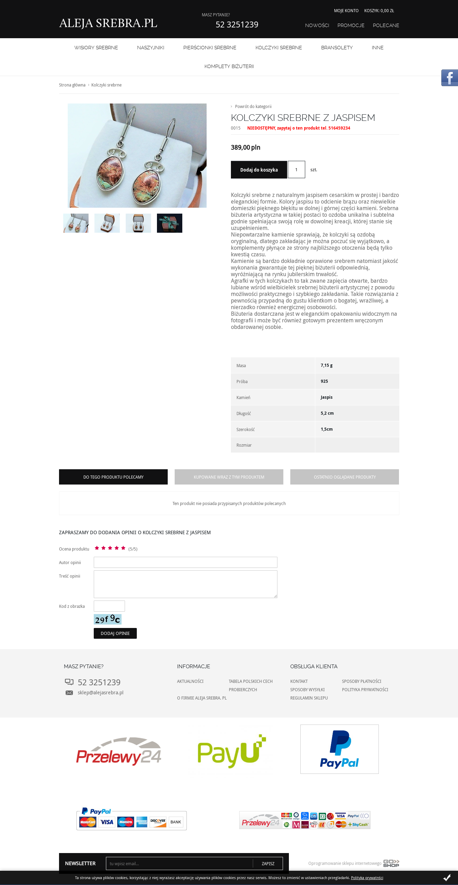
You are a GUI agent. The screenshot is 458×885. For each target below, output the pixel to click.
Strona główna (72, 84)
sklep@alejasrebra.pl (101, 692)
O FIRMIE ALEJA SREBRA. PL (202, 698)
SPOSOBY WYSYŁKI (307, 689)
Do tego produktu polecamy (113, 477)
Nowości (317, 25)
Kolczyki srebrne (279, 47)
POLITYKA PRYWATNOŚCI (365, 689)
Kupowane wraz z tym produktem (229, 477)
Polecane (386, 25)
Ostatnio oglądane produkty (345, 477)
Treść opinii (69, 576)
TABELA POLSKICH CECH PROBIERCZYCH (251, 685)
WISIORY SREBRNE (96, 47)
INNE (378, 47)
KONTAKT (299, 681)
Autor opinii (70, 562)
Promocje (351, 25)
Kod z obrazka (72, 606)
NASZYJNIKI (150, 47)
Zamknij (447, 878)
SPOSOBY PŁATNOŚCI (361, 681)
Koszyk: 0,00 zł (379, 10)
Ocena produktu (74, 549)
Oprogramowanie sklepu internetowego (353, 865)
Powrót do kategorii (253, 106)
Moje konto (346, 10)
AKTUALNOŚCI (190, 681)
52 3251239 (237, 24)
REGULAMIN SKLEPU (309, 698)
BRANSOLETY (337, 47)
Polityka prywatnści (367, 877)
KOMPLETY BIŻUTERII (229, 66)
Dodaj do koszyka (259, 170)
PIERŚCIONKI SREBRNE (209, 47)
